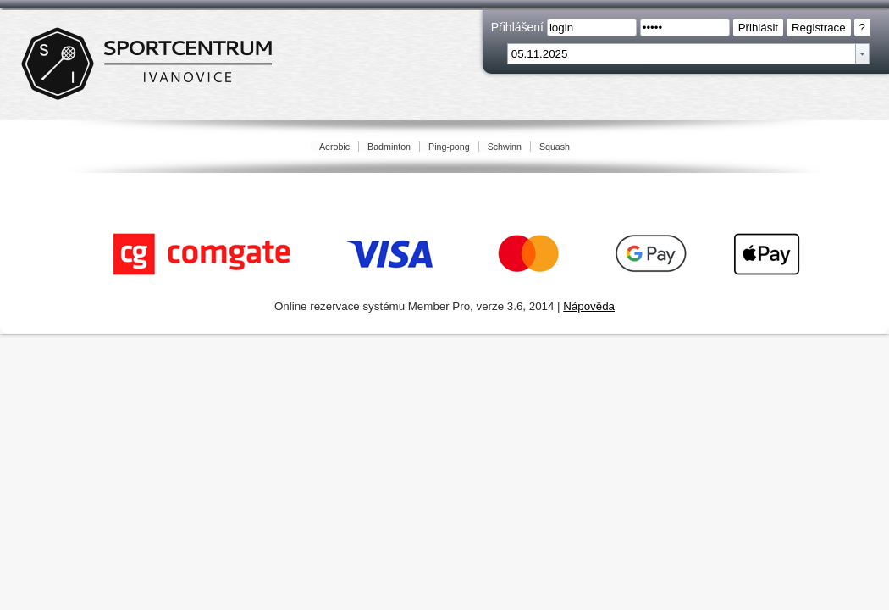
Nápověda (589, 306)
